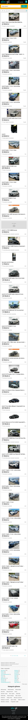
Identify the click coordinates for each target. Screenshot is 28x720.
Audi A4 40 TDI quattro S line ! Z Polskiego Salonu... (13, 374)
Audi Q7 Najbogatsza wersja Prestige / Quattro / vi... (13, 54)
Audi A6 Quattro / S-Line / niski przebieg (11, 102)
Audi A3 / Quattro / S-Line (7, 630)
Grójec (2, 676)
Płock (2, 675)
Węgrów (16, 678)
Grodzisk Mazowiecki (5, 682)
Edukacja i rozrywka (5, 699)
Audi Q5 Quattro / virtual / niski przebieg (11, 70)
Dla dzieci (3, 691)
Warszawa (3, 670)
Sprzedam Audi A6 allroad (7, 262)
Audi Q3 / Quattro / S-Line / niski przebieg (11, 518)
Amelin (15, 680)
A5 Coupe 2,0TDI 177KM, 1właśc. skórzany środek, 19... (14, 342)
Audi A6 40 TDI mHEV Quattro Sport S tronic (11, 118)
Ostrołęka (16, 671)
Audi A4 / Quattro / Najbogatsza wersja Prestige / (13, 582)
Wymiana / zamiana (5, 701)
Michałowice (3, 678)
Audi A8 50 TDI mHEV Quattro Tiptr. (9, 646)
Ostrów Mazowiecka (5, 674)
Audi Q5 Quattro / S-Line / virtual (9, 150)
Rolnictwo (3, 697)
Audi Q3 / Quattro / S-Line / (8, 502)
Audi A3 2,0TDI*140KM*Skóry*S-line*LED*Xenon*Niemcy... (15, 438)
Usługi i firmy (9, 697)
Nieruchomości (10, 691)
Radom (2, 671)
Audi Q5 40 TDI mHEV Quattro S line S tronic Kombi (13, 278)
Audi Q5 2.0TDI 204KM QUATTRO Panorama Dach (13, 310)
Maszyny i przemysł (18, 697)
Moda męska (18, 689)
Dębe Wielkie (16, 682)
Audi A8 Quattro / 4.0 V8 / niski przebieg (11, 550)
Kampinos (16, 670)
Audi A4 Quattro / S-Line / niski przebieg (11, 614)
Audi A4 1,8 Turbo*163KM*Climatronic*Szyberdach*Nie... (14, 246)
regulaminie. (18, 718)
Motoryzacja (3, 689)
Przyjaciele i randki (14, 701)
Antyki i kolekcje (10, 695)
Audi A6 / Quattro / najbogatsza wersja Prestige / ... (13, 566)
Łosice (15, 679)
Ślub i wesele (18, 695)
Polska (2, 668)
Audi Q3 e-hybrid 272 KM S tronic (9, 166)
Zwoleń (2, 673)
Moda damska (11, 689)
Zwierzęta (18, 693)
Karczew (2, 679)
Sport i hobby (13, 699)
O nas (13, 712)
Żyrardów (3, 680)
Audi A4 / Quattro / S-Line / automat (10, 598)
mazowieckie (7, 668)
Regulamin (13, 710)
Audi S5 (3, 134)
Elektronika (3, 695)
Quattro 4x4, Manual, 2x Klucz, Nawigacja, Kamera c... (13, 390)
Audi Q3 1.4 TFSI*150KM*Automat (9, 230)
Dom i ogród (11, 693)
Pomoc (13, 713)
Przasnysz (16, 674)
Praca (16, 691)
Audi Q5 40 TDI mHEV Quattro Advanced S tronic (12, 294)
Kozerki (15, 673)
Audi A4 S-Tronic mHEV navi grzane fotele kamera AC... (14, 214)
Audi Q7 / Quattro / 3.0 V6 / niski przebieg (11, 470)
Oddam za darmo (21, 699)
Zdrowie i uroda (4, 693)
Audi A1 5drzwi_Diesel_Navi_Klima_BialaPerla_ (12, 22)
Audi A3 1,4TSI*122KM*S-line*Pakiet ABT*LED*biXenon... (14, 454)
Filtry (3, 10)
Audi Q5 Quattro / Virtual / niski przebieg (11, 486)
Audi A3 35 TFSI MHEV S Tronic (9, 198)
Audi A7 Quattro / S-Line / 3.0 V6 (9, 38)
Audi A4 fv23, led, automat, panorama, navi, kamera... (13, 358)
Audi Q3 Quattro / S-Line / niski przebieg (11, 86)
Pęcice (15, 675)
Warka (15, 676)
